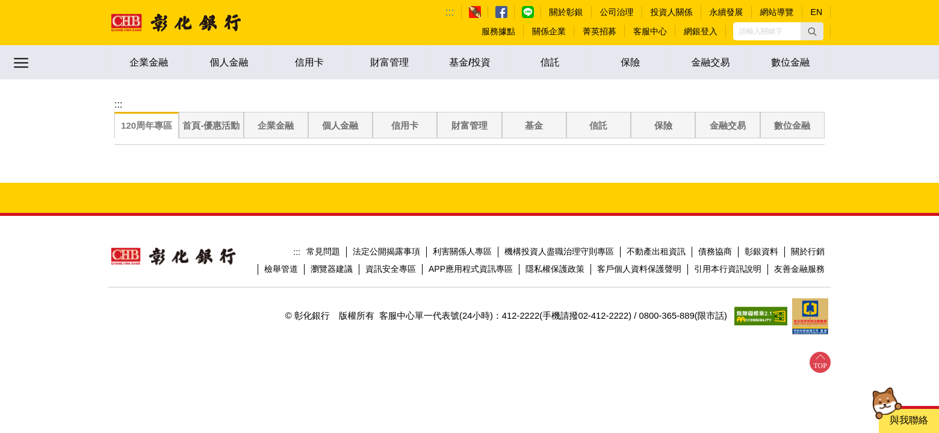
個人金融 (228, 62)
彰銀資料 (761, 251)
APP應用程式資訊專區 (471, 269)
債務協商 (715, 251)
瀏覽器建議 (332, 269)
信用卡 (309, 62)
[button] (812, 31)
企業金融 (148, 62)
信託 (550, 62)
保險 (630, 62)
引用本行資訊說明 (727, 269)
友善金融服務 (799, 269)
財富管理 (389, 62)
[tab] (146, 126)
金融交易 (710, 62)
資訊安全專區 (390, 269)
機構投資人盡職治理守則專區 (559, 251)
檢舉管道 (281, 269)
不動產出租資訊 (656, 251)
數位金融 (790, 62)
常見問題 (323, 251)
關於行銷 (808, 251)
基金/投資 (469, 62)
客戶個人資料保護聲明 (639, 269)
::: (449, 12)
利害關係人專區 (462, 251)
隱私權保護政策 (554, 269)
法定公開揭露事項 (386, 251)
